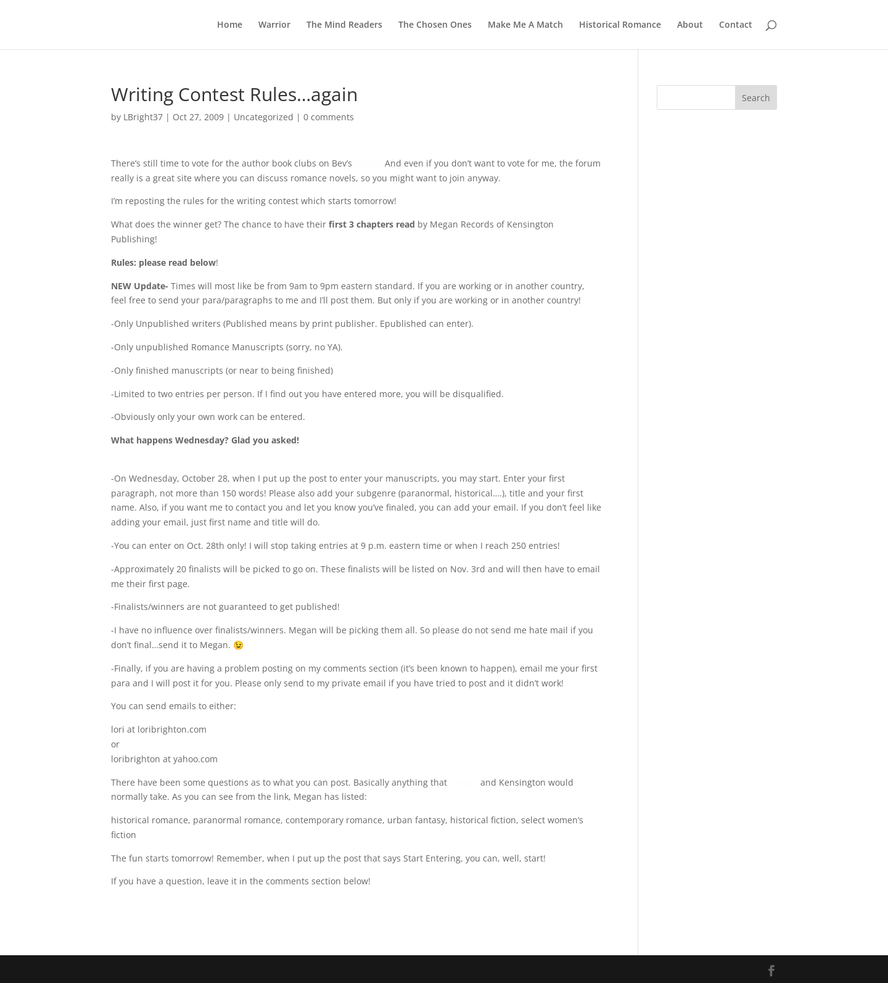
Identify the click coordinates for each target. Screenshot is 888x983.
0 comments (328, 117)
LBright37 (143, 117)
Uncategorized (264, 117)
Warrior (274, 25)
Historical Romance (620, 25)
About (690, 25)
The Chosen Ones (435, 25)
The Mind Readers (344, 25)
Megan (464, 782)
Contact (735, 25)
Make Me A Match (525, 25)
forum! (368, 163)
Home (229, 25)
